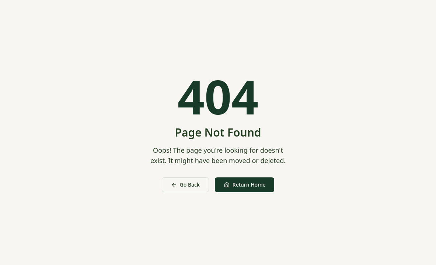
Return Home (245, 184)
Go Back (185, 184)
